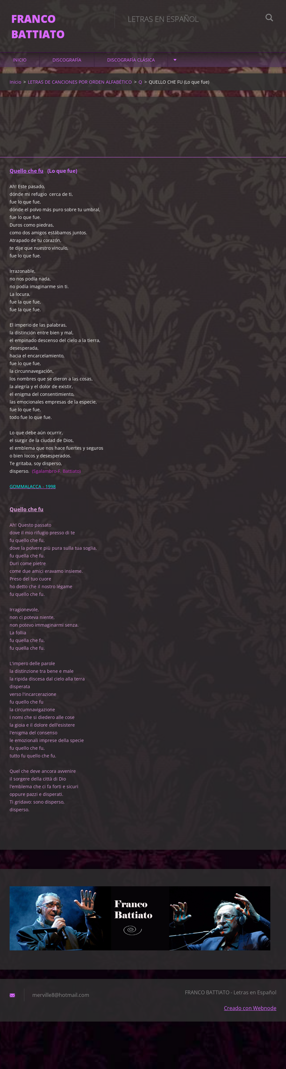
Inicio (20, 64)
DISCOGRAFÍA (66, 64)
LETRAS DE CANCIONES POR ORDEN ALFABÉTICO (80, 86)
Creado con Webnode (250, 1012)
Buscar (269, 18)
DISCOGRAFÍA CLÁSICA (131, 64)
